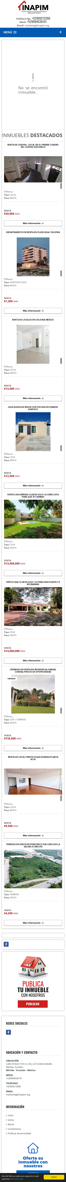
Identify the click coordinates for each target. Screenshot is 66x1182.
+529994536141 (37, 21)
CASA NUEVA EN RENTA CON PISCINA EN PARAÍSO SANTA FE (33, 408)
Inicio (10, 1115)
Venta (11, 1119)
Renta (11, 1124)
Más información (17, 1179)
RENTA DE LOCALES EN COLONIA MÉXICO (33, 320)
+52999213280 (41, 18)
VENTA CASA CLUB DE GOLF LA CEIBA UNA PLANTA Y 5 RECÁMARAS (33, 583)
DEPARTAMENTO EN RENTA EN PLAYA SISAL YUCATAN (33, 232)
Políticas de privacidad (19, 1133)
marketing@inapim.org (18, 1094)
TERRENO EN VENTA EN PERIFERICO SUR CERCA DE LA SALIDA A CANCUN (33, 845)
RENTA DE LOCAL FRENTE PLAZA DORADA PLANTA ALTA (33, 758)
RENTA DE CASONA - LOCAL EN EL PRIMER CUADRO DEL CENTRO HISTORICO (33, 146)
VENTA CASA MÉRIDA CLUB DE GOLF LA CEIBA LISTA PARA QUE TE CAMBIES (33, 495)
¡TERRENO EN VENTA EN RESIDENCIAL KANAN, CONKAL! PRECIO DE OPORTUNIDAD (33, 670)
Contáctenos (14, 1128)
